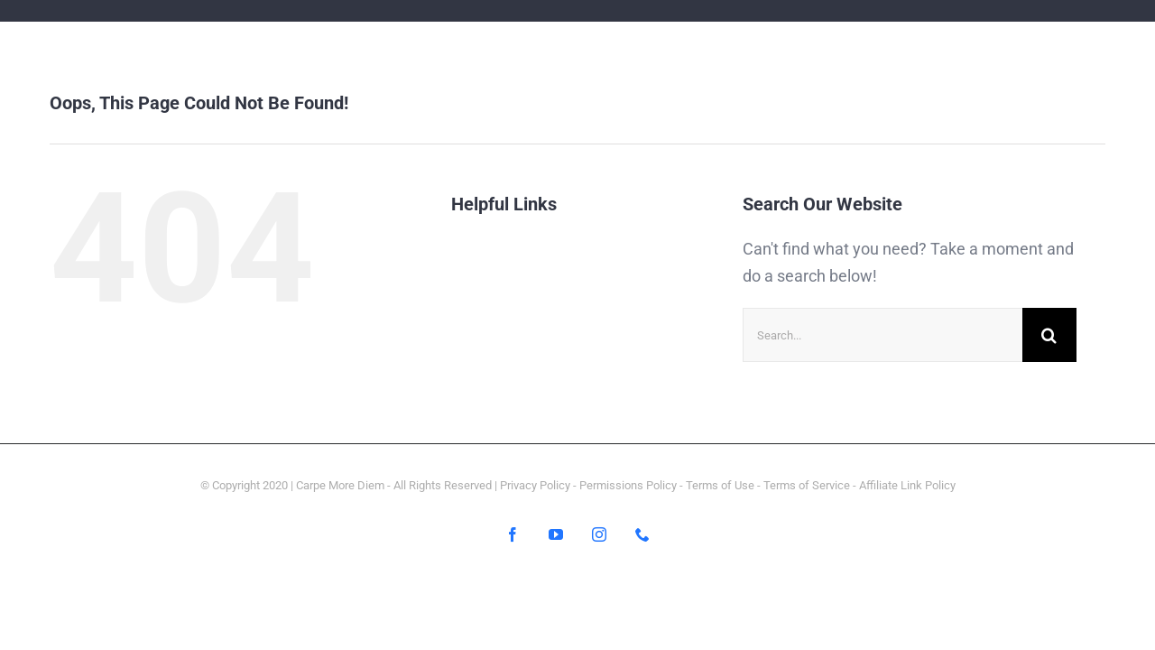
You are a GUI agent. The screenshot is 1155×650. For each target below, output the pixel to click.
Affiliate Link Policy (907, 485)
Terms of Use (720, 485)
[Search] (1049, 335)
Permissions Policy (628, 485)
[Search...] (882, 335)
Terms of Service (806, 485)
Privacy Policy (535, 485)
